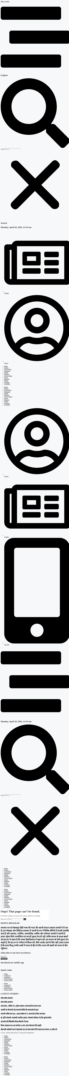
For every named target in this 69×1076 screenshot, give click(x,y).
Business (6, 374)
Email (2, 956)
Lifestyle (6, 382)
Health (6, 372)
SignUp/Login (8, 978)
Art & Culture (8, 376)
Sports (6, 377)
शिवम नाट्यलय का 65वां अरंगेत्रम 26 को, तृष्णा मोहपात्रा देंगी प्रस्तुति (21, 1025)
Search (3, 149)
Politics (6, 368)
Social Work (7, 369)
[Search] (24, 919)
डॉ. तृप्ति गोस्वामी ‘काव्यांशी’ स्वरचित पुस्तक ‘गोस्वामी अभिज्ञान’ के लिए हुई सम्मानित (26, 1018)
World (6, 381)
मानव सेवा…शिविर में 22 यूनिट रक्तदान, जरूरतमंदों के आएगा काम (21, 1006)
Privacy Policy (8, 980)
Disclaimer (7, 977)
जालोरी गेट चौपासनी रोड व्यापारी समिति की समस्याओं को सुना (19, 1010)
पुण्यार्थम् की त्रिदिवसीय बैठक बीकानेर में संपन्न (14, 1021)
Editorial (6, 379)
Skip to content (5, 1)
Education (7, 371)
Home (6, 366)
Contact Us (7, 975)
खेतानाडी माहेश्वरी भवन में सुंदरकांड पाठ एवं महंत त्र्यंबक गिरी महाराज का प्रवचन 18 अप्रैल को (29, 1029)
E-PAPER (7, 384)
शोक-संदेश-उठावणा (7, 998)
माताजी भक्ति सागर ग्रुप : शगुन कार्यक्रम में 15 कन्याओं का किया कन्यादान (23, 1014)
